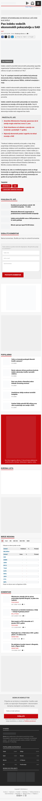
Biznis (4, 760)
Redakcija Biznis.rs (20, 33)
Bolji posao (15, 614)
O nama (5, 792)
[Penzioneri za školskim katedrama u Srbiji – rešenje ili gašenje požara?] (6, 612)
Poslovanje (15, 602)
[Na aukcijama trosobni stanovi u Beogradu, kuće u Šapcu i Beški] (6, 647)
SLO (6, 541)
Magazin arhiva (26, 793)
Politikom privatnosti (30, 721)
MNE (28, 541)
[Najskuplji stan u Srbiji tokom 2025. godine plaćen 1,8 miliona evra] (6, 635)
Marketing (24, 792)
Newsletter (18, 793)
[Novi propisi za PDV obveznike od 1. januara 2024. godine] (6, 624)
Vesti (4, 751)
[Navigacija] (38, 3)
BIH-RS (15, 541)
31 (23, 604)
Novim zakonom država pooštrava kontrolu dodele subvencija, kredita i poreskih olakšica (24, 372)
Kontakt (18, 792)
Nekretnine (15, 637)
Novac (22, 755)
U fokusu (22, 760)
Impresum (11, 792)
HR (10, 541)
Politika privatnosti (34, 792)
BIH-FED (22, 541)
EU (4, 764)
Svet (2, 31)
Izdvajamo (14, 625)
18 (22, 639)
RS (2, 541)
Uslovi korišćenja (9, 793)
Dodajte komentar (10, 233)
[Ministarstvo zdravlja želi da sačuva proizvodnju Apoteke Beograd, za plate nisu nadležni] (6, 599)
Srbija (21, 751)
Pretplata (34, 793)
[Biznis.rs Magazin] (21, 437)
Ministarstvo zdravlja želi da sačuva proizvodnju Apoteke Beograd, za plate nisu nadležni (25, 598)
